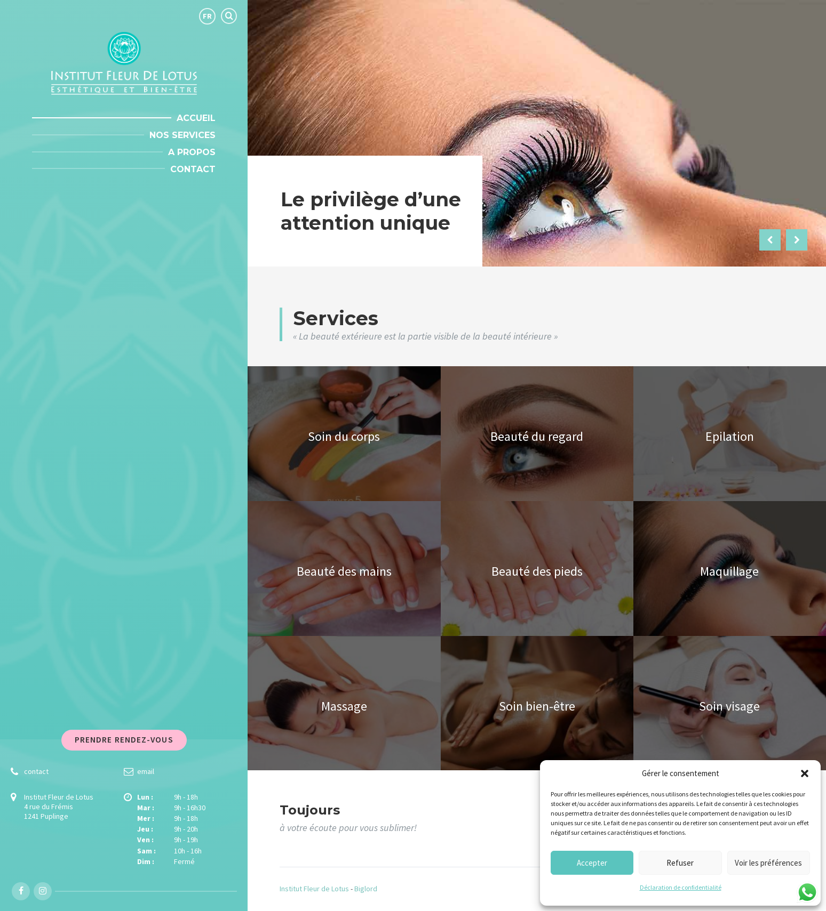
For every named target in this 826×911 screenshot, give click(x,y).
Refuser (680, 863)
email (145, 771)
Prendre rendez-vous (124, 740)
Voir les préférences (768, 863)
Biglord (365, 888)
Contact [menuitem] (193, 169)
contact (36, 771)
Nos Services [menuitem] (182, 135)
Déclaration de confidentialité (680, 887)
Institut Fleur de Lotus (314, 888)
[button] (804, 773)
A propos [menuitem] (192, 152)
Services (335, 318)
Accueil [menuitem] (196, 118)
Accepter (592, 863)
